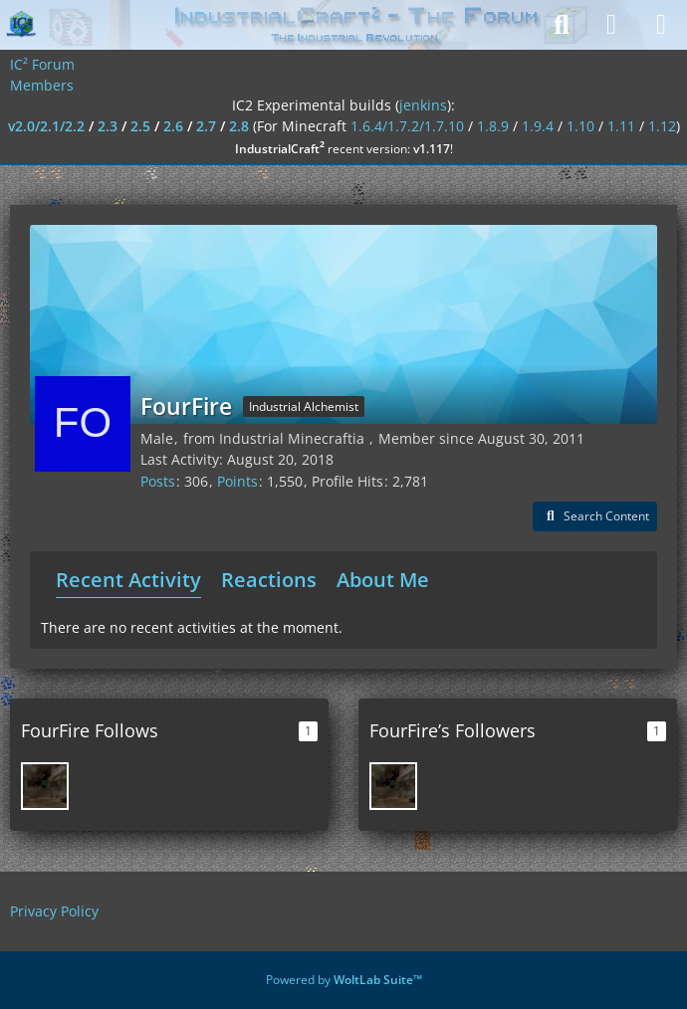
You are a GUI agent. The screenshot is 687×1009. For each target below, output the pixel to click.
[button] (595, 516)
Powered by (344, 979)
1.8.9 (493, 125)
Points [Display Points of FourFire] (237, 481)
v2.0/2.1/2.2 (46, 125)
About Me (383, 579)
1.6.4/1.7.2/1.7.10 (407, 125)
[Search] (561, 25)
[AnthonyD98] (45, 786)
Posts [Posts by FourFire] (157, 481)
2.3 (107, 125)
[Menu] (661, 25)
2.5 (140, 125)
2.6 (173, 125)
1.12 (662, 125)
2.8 (239, 125)
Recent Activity (128, 579)
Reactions (269, 579)
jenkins (423, 105)
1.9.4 (538, 125)
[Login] (611, 25)
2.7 (206, 125)
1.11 (621, 125)
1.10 (580, 125)
